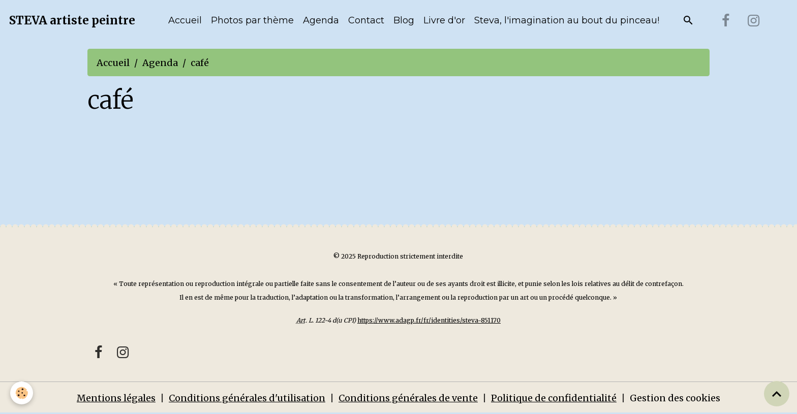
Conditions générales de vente (408, 398)
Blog (403, 20)
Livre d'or (444, 20)
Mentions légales (116, 398)
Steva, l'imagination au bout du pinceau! (566, 20)
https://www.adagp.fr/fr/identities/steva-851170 (429, 320)
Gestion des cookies (675, 398)
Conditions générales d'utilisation (247, 398)
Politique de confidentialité (554, 398)
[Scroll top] (776, 393)
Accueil (185, 20)
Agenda (321, 20)
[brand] (72, 20)
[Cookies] (21, 392)
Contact (366, 20)
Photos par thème (252, 20)
